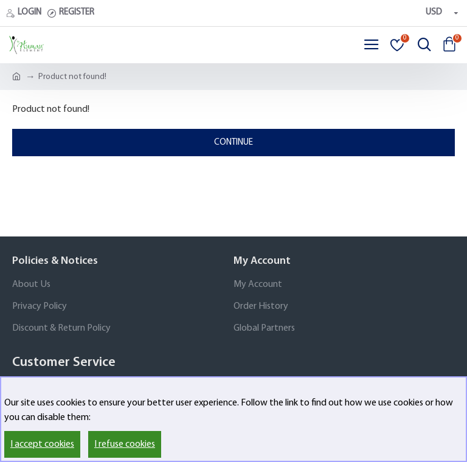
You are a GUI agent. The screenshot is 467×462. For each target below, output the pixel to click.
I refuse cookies (124, 444)
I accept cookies (42, 444)
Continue (233, 142)
